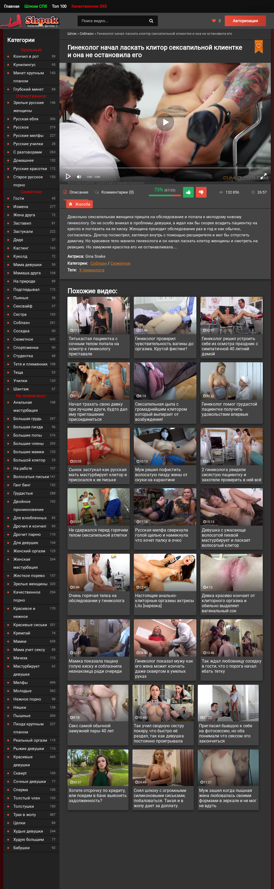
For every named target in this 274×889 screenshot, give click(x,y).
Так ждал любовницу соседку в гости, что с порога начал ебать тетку (231, 666)
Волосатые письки (31, 476)
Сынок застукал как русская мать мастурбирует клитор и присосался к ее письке (98, 474)
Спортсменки (26, 347)
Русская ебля (25, 119)
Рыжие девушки (28, 748)
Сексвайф (22, 306)
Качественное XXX (89, 6)
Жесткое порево (29, 575)
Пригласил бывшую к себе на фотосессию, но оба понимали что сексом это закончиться (225, 733)
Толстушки (23, 806)
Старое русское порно (28, 181)
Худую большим (28, 839)
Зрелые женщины (30, 584)
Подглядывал (26, 289)
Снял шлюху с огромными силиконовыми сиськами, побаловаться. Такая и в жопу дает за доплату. (160, 798)
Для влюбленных (30, 517)
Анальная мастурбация (25, 406)
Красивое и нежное (24, 612)
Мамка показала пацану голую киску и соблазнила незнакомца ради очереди (95, 666)
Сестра (19, 314)
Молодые (22, 690)
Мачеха (20, 658)
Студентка (23, 355)
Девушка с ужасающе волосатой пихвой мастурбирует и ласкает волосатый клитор (226, 538)
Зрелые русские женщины (28, 106)
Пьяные (20, 297)
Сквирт (20, 773)
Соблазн (98, 263)
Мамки (19, 641)
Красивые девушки (23, 761)
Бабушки (21, 847)
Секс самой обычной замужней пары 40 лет (91, 728)
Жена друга (24, 215)
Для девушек (25, 542)
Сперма (20, 789)
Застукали (23, 231)
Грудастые (23, 493)
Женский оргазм (29, 551)
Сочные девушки (29, 781)
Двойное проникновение (28, 505)
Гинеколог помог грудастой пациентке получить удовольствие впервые (229, 409)
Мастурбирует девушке (26, 670)
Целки (19, 823)
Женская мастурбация (25, 563)
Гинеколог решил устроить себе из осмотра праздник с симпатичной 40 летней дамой (230, 346)
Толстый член (26, 798)
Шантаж (21, 389)
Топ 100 (59, 6)
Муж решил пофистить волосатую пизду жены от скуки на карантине (161, 474)
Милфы (20, 682)
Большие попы (27, 435)
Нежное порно (27, 699)
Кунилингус (24, 64)
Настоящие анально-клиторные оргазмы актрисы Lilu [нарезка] (164, 600)
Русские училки (28, 143)
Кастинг (21, 248)
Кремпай (21, 633)
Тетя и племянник (30, 364)
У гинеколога (91, 270)
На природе (24, 281)
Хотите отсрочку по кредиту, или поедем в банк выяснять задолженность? (98, 795)
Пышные (22, 715)
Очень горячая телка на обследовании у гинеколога (96, 598)
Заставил (22, 223)
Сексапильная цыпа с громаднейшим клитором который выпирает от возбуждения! (161, 412)
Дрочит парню (27, 534)
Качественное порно (26, 596)
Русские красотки (30, 168)
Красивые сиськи (30, 624)
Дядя (18, 239)
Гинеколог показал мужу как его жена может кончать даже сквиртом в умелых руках (164, 669)
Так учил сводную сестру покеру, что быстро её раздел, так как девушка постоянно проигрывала (159, 733)
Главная (11, 6)
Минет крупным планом (28, 77)
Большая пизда (28, 427)
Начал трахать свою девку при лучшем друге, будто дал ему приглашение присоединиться (98, 412)
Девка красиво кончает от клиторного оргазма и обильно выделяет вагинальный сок (228, 603)
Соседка (21, 331)
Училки (20, 380)
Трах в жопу (24, 814)
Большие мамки (28, 451)
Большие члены (28, 443)
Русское (21, 127)
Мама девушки (27, 264)
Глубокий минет (28, 89)
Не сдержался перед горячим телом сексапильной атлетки (98, 533)
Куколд (20, 256)
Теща (18, 372)
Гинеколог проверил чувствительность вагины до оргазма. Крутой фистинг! (164, 343)
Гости (18, 198)
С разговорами (27, 152)
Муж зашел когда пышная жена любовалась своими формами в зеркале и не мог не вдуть (228, 798)
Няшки (19, 707)
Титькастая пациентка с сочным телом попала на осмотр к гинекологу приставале (94, 346)
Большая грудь (27, 418)
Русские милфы (28, 135)
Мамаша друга (27, 273)
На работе (22, 468)
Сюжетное (120, 263)
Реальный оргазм (30, 740)
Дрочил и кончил (29, 526)
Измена (20, 206)
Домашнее (23, 160)
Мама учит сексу (29, 649)
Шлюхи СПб (35, 6)
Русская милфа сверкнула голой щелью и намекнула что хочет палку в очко (161, 535)
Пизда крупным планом (28, 728)
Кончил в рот (26, 56)
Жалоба (79, 204)
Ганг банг (22, 485)
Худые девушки (28, 831)
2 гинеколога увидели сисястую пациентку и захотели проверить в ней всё (231, 474)
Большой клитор (29, 460)
